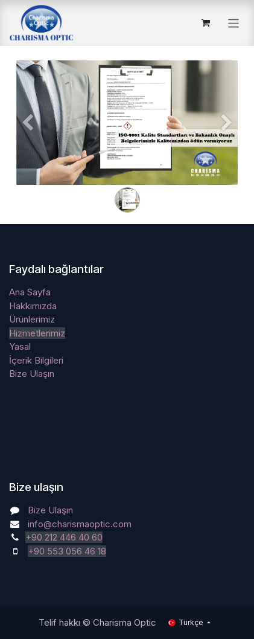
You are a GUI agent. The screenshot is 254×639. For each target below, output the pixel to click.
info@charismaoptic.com (80, 524)
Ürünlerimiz (32, 319)
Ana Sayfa (30, 292)
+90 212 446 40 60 (64, 537)
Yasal (20, 346)
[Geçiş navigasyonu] (234, 22)
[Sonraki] (226, 141)
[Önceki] (27, 141)
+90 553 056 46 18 (67, 551)
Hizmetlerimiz (37, 333)
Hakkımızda (33, 306)
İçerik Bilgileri (36, 360)
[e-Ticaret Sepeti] (205, 22)
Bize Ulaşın (31, 373)
